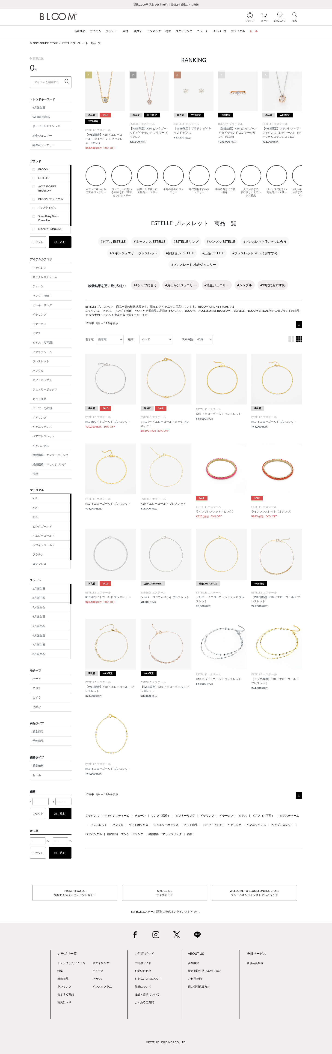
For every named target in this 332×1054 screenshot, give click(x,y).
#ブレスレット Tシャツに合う (265, 241)
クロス (37, 688)
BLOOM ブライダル (50, 199)
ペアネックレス (42, 426)
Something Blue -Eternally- (48, 218)
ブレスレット (41, 361)
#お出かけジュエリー (180, 285)
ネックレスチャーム (45, 277)
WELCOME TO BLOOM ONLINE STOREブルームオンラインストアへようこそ (254, 893)
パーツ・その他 (42, 408)
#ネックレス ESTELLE (149, 241)
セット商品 (39, 399)
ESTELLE (43, 178)
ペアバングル (41, 445)
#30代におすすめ (272, 285)
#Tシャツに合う (145, 285)
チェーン (38, 286)
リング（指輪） (42, 295)
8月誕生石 (39, 654)
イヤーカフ (39, 324)
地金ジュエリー (42, 135)
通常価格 (38, 765)
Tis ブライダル (47, 207)
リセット (37, 242)
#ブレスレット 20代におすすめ (255, 253)
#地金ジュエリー (217, 285)
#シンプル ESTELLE (221, 241)
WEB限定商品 (41, 117)
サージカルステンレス (46, 126)
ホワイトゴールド (44, 545)
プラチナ (38, 554)
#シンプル (244, 285)
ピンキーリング (42, 305)
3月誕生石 (39, 607)
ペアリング (39, 417)
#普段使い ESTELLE (180, 253)
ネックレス (39, 267)
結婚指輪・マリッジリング (49, 464)
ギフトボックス (42, 380)
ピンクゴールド (42, 526)
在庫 (130, 339)
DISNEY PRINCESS (49, 229)
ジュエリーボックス (45, 389)
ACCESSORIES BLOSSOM (47, 188)
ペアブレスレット (44, 436)
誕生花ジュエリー (44, 145)
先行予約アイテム (100, 315)
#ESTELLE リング (186, 241)
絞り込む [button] (59, 242)
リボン (37, 706)
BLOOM (43, 169)
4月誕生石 (39, 616)
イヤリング (39, 314)
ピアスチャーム (42, 352)
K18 (35, 498)
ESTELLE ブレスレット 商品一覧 (81, 43)
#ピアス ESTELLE (113, 241)
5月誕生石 (39, 626)
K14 (35, 507)
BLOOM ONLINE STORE (44, 43)
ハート (37, 678)
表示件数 (187, 339)
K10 (35, 517)
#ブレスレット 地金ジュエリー (193, 264)
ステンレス (39, 564)
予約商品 (38, 741)
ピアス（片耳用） (44, 342)
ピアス (37, 333)
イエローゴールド (44, 535)
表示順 (89, 339)
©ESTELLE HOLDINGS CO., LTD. (166, 1042)
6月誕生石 (39, 107)
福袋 (35, 473)
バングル (38, 370)
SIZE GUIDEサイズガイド (164, 893)
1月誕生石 (39, 588)
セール (37, 775)
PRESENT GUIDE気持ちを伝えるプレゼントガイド (75, 893)
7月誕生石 (39, 644)
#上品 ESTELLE (213, 253)
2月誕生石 (39, 597)
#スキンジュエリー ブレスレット (134, 253)
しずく (37, 697)
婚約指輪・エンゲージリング (50, 455)
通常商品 (38, 731)
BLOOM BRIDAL (258, 310)
